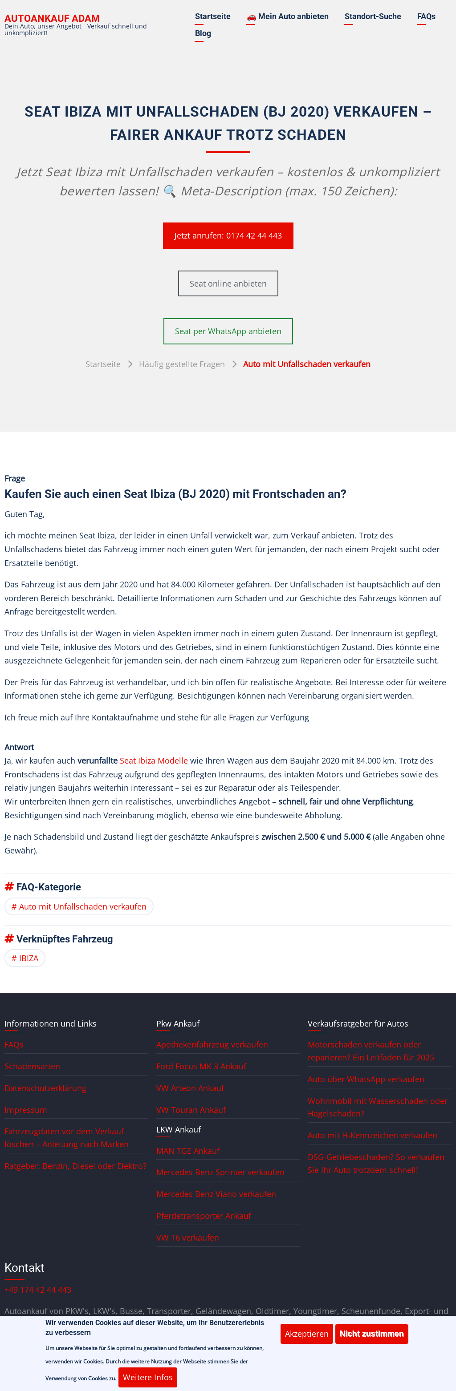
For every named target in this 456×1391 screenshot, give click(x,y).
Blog (203, 33)
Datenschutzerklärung (45, 1088)
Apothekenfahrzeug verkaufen (212, 1044)
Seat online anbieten (228, 283)
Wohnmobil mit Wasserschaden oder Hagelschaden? (378, 1107)
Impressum (25, 1109)
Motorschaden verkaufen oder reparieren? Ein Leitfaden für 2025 (371, 1051)
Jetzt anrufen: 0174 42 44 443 (228, 235)
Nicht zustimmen (372, 1340)
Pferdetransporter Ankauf (203, 1215)
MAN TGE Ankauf (188, 1150)
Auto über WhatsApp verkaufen (366, 1079)
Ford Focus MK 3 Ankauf (201, 1066)
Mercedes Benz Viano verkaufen (216, 1194)
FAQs (426, 16)
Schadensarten (32, 1066)
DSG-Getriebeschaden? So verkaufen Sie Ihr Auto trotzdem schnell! (376, 1163)
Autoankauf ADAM (52, 18)
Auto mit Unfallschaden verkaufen (83, 906)
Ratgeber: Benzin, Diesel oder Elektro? (75, 1166)
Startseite (213, 16)
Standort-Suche (373, 16)
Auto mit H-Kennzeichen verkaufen (372, 1135)
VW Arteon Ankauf (190, 1088)
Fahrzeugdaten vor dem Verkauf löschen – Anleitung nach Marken (66, 1137)
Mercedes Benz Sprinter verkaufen (220, 1172)
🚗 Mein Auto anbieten (288, 16)
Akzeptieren (307, 1340)
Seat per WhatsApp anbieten (228, 331)
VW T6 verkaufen (187, 1237)
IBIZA (28, 958)
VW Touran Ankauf (191, 1109)
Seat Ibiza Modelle (154, 760)
